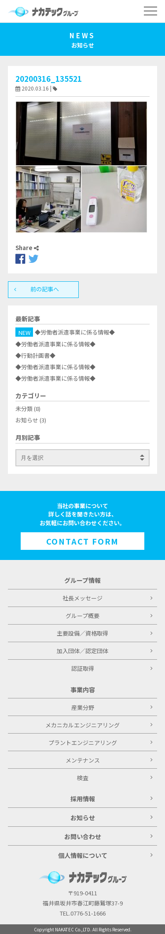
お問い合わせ (108, 836)
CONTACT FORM (82, 541)
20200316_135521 (48, 78)
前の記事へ (38, 289)
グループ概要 (109, 615)
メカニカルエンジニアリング (99, 725)
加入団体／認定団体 (105, 651)
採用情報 (111, 798)
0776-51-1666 (88, 913)
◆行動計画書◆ (35, 355)
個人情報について (105, 855)
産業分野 (112, 707)
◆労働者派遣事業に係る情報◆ (75, 332)
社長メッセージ (107, 598)
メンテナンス (109, 760)
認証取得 (112, 668)
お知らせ (26, 420)
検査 (115, 778)
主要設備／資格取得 (105, 633)
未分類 (24, 408)
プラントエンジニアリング (100, 742)
